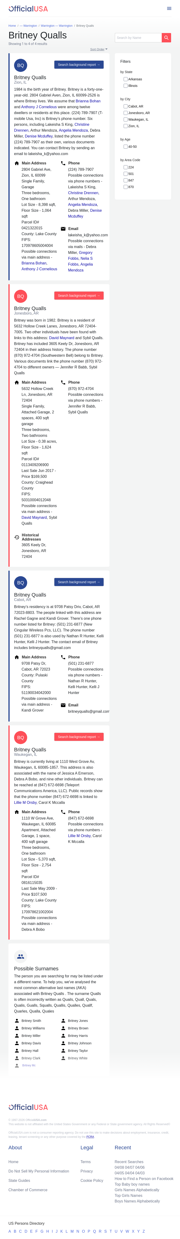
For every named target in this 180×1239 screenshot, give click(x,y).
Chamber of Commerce (27, 1190)
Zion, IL (133, 126)
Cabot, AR (135, 106)
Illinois (133, 86)
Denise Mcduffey (38, 136)
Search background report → (79, 65)
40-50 (132, 147)
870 (131, 187)
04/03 (140, 1173)
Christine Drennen (83, 193)
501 (131, 174)
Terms (86, 1162)
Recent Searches (129, 1162)
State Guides (19, 1181)
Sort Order (97, 49)
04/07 (129, 1167)
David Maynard (61, 338)
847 (131, 180)
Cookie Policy (92, 1181)
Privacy (87, 1171)
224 (131, 167)
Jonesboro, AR (139, 113)
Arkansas (135, 79)
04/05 (119, 1173)
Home (13, 1162)
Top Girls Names (128, 1196)
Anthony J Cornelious (39, 107)
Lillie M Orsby (25, 803)
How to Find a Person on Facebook (144, 1179)
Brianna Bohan (88, 101)
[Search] (138, 37)
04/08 (119, 1167)
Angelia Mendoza (73, 130)
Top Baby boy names (132, 1184)
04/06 (140, 1167)
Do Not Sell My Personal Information (38, 1171)
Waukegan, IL (138, 119)
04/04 (129, 1173)
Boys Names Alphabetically (137, 1201)
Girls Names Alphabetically (137, 1190)
